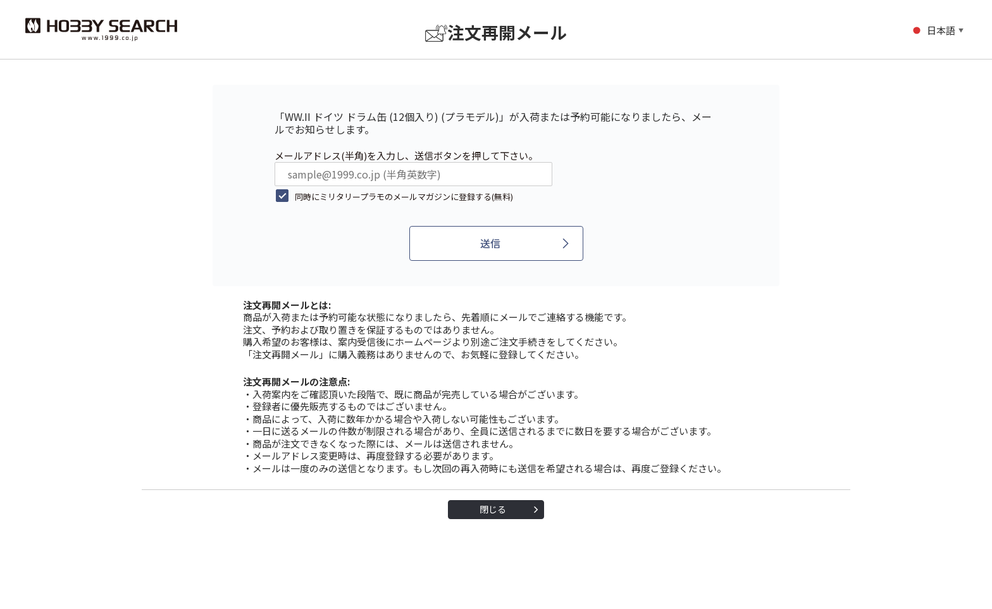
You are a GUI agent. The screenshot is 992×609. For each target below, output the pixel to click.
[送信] (496, 243)
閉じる (493, 509)
